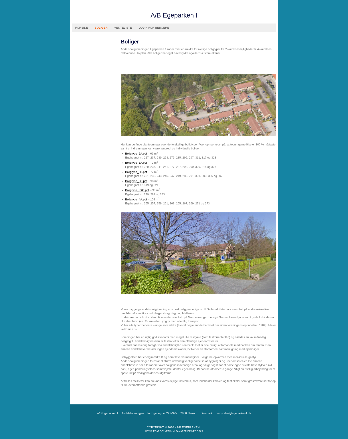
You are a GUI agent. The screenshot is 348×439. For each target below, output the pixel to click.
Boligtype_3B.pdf (136, 172)
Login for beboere (153, 27)
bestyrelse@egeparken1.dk (233, 413)
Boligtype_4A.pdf (136, 199)
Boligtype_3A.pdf (136, 163)
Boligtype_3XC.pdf (137, 190)
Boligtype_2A (133, 153)
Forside (81, 27)
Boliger (101, 27)
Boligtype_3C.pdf (136, 181)
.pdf (144, 153)
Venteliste (123, 27)
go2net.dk (166, 431)
